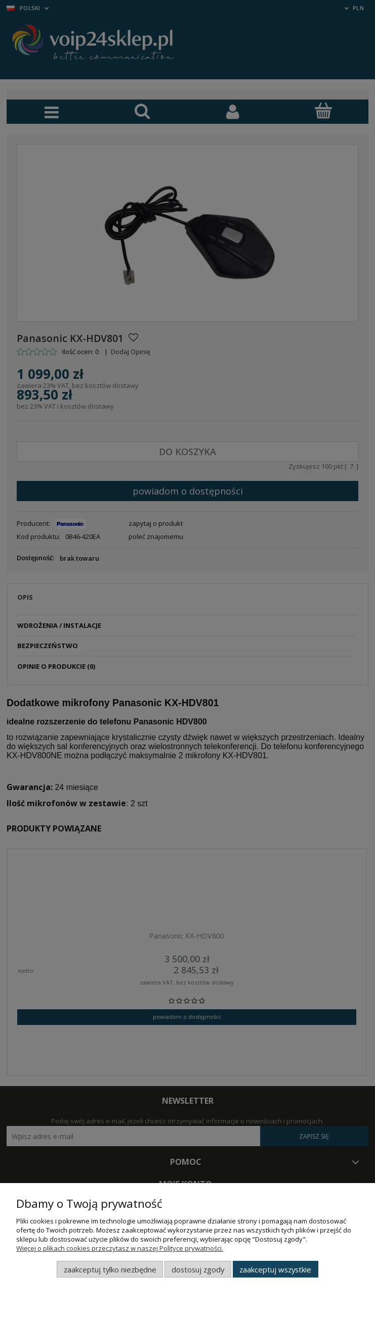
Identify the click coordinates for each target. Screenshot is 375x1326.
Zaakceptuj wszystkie (275, 1269)
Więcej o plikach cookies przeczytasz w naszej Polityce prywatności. (119, 1248)
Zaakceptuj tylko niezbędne (110, 1269)
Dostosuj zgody (198, 1269)
